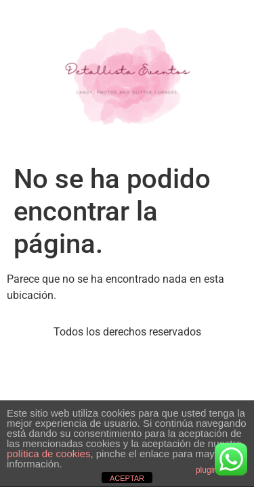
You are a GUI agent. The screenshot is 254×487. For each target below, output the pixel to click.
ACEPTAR (127, 478)
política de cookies (48, 453)
